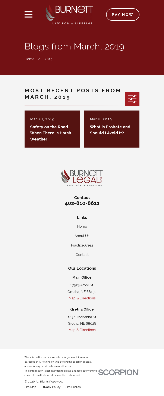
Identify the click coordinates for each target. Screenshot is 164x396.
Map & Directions (82, 298)
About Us (82, 236)
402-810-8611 (82, 203)
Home (82, 226)
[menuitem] (30, 387)
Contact (82, 255)
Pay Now (122, 14)
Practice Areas (82, 245)
